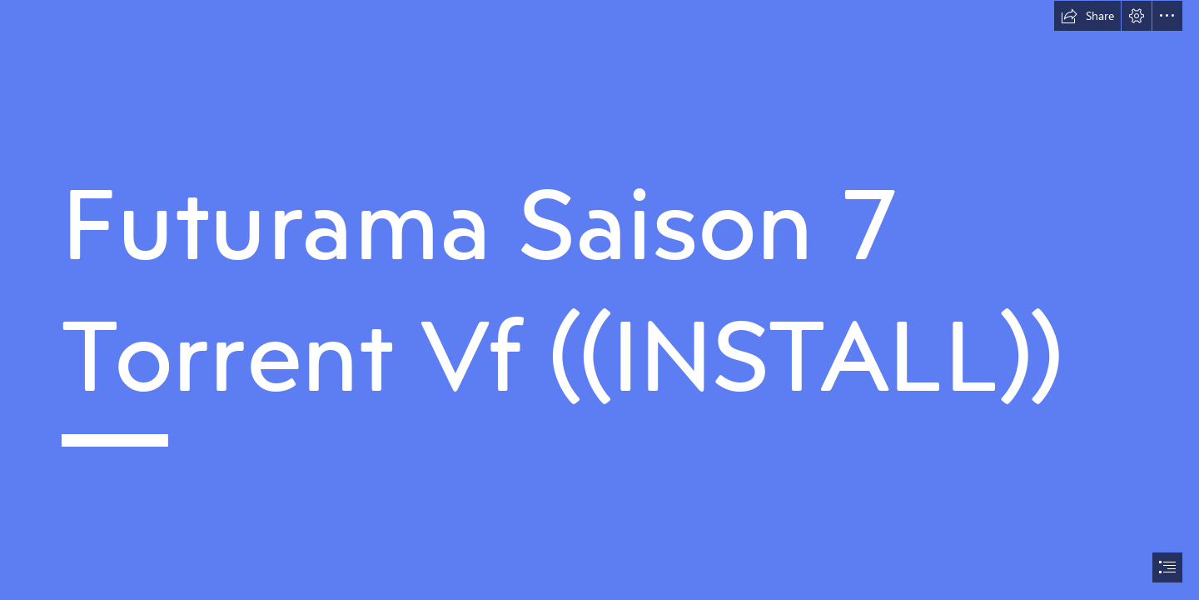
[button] (1087, 16)
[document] (599, 300)
